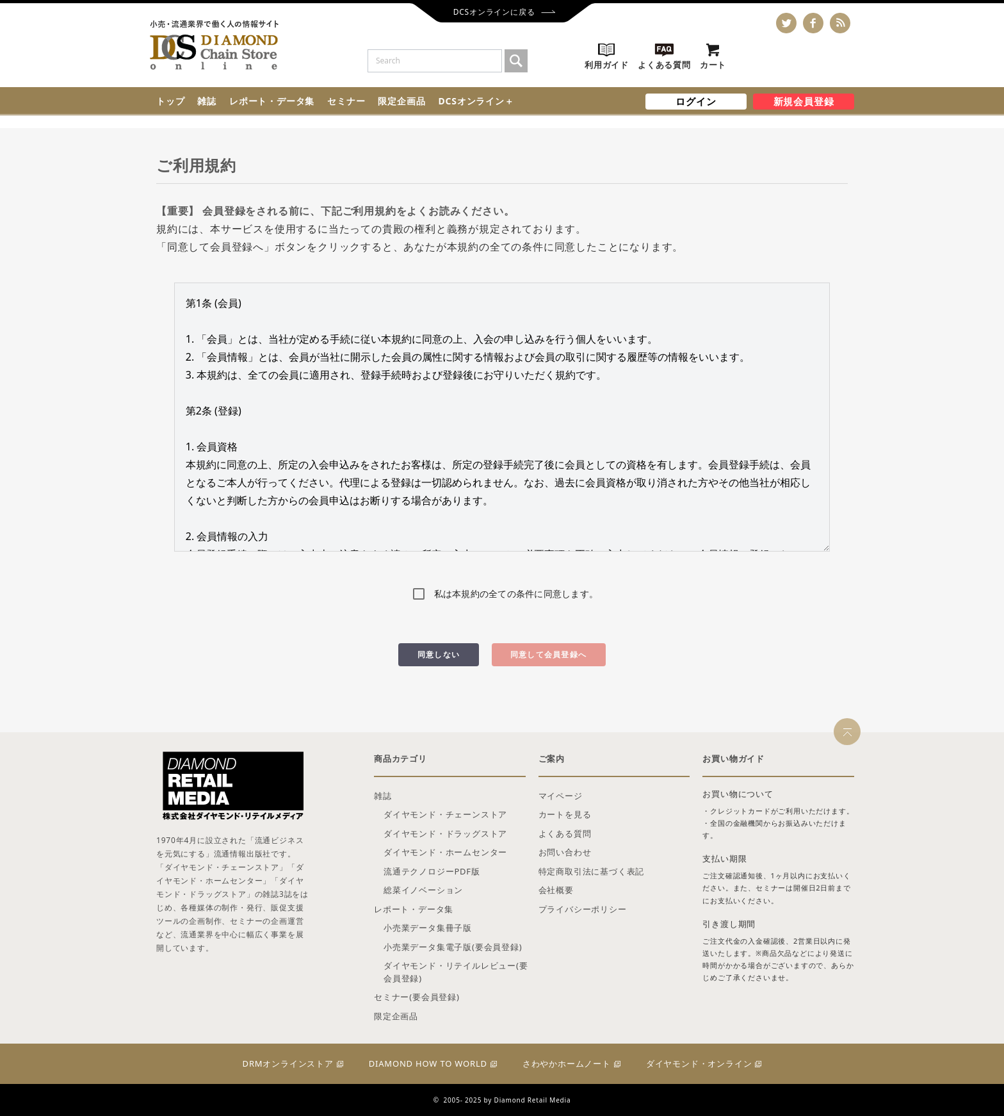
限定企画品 (401, 101)
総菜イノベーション (423, 890)
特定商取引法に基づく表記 (591, 871)
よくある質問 (565, 833)
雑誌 (206, 101)
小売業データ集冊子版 (428, 927)
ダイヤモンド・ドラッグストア (445, 833)
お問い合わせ (565, 852)
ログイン (696, 101)
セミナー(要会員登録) (417, 997)
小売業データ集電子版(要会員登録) (453, 947)
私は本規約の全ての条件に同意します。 (516, 593)
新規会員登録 (803, 101)
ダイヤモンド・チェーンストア (445, 814)
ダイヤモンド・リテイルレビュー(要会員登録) (456, 972)
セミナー (346, 101)
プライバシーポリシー (582, 909)
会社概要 (556, 890)
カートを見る (565, 814)
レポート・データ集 (271, 101)
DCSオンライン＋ (476, 101)
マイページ (560, 795)
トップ (170, 101)
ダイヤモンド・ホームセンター (445, 852)
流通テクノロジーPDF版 (432, 871)
